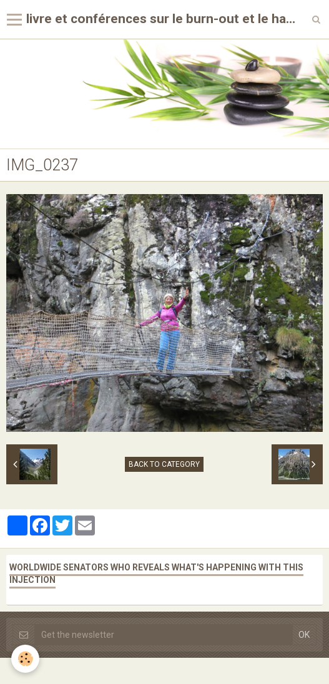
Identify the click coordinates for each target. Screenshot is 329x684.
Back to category (164, 464)
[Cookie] (25, 659)
